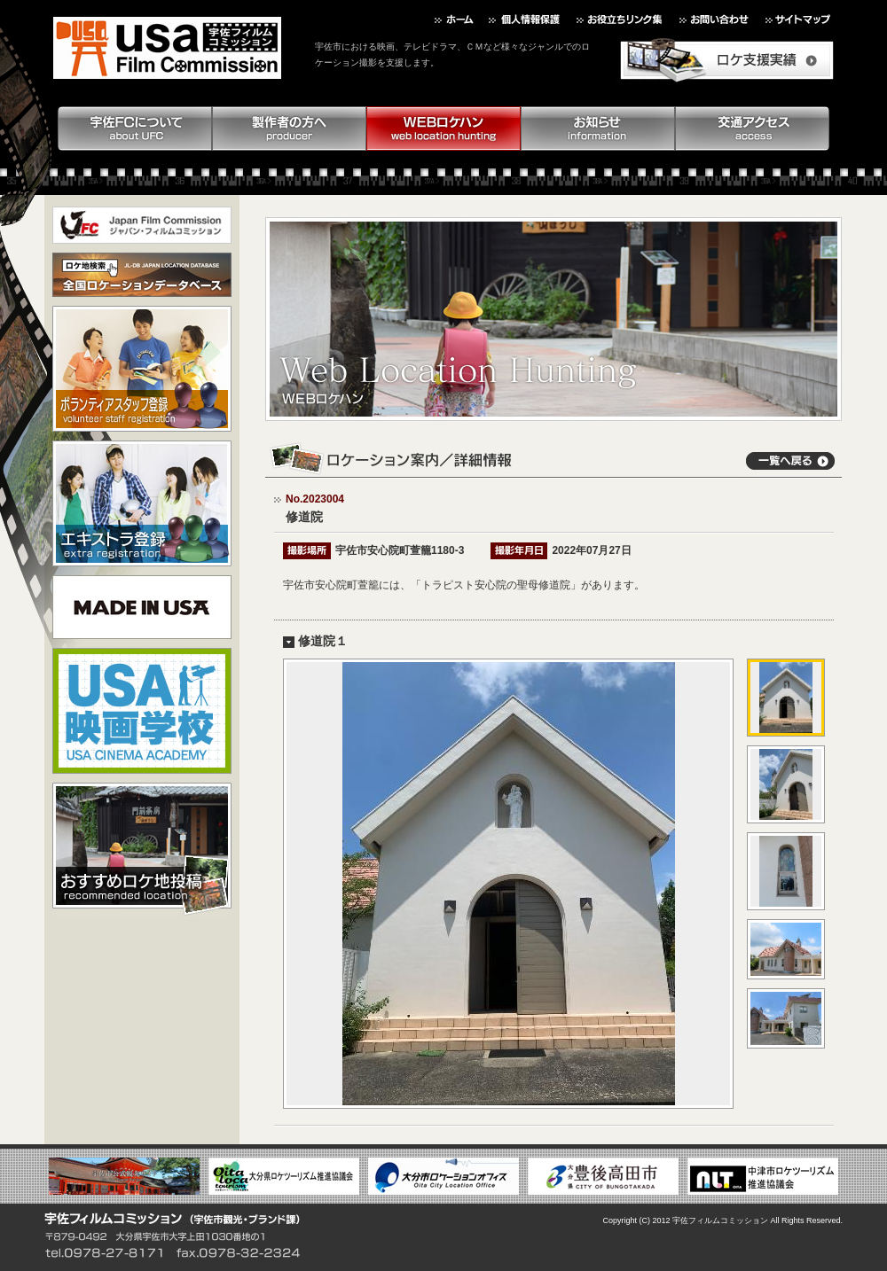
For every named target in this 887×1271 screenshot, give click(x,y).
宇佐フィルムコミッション (720, 1220)
